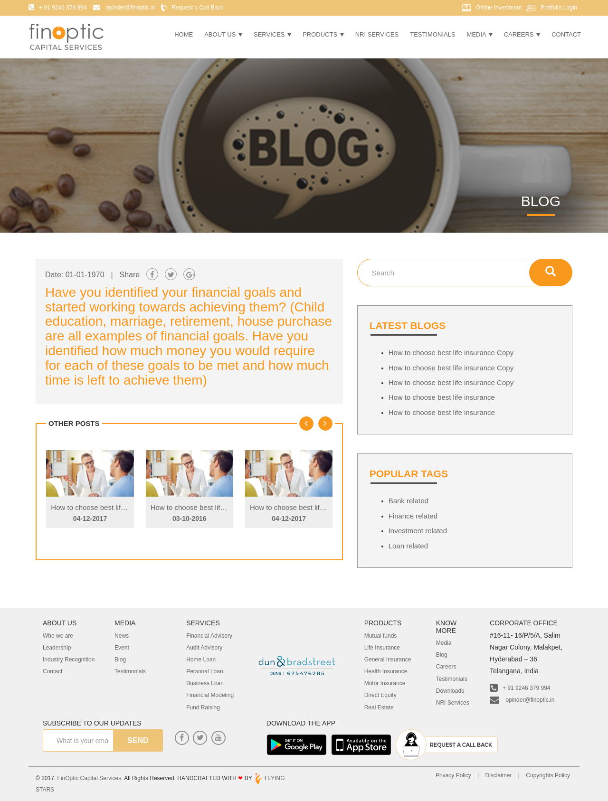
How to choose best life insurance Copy (113, 507)
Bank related (408, 501)
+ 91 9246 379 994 (520, 688)
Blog (120, 659)
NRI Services (377, 34)
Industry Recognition (69, 659)
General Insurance (387, 659)
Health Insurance (386, 671)
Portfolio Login (559, 7)
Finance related (413, 516)
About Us (223, 34)
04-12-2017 (90, 518)
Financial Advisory (209, 635)
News (121, 635)
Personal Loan (204, 671)
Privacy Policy (453, 775)
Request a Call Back (197, 7)
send (137, 740)
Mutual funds (380, 635)
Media (480, 34)
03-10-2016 (189, 518)
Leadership (57, 647)
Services (272, 34)
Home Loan (201, 659)
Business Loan (205, 683)
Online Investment (499, 7)
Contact (566, 34)
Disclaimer (498, 775)
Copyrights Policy (548, 775)
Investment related (418, 531)
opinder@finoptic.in (522, 700)
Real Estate (379, 707)
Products (323, 34)
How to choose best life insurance (442, 397)
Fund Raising (203, 707)
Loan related (408, 546)
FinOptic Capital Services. (90, 778)
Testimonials (432, 34)
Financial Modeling (210, 695)
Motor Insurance (385, 683)
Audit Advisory (204, 647)
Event (121, 647)
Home (183, 34)
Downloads (450, 691)
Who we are (58, 635)
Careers (522, 34)
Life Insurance (382, 647)
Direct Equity (380, 695)
